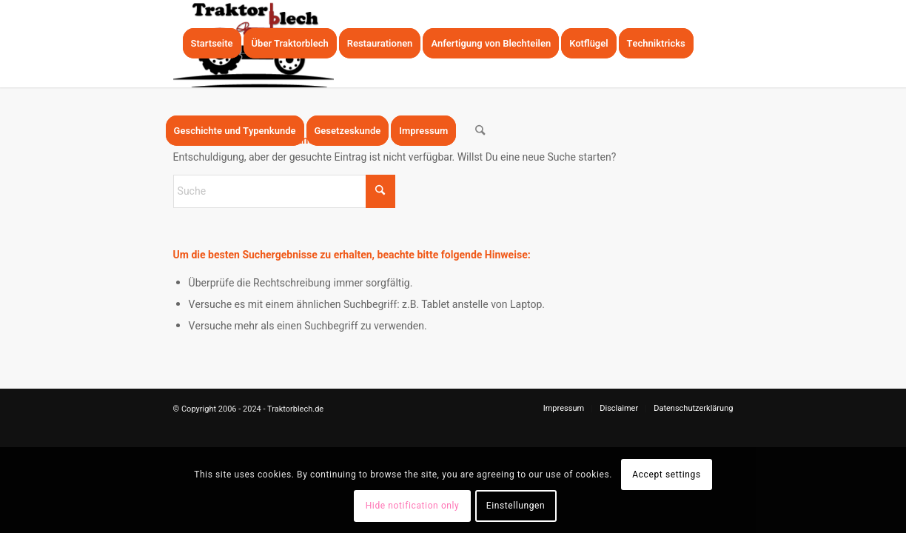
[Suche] (480, 131)
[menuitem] (212, 43)
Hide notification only (413, 505)
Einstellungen (516, 505)
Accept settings (666, 474)
